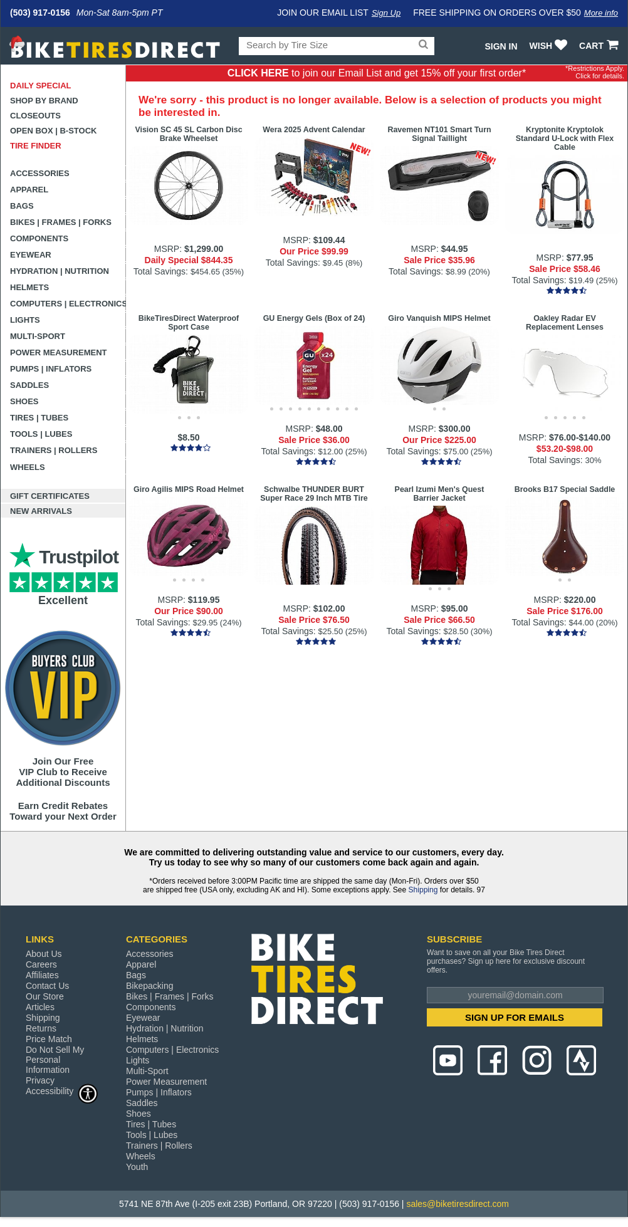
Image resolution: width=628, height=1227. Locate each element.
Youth (137, 1167)
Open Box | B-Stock (53, 130)
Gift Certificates (50, 496)
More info (601, 13)
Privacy (40, 1080)
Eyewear (30, 254)
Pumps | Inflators (51, 368)
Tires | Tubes (39, 417)
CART (600, 46)
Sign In (500, 46)
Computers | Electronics (68, 303)
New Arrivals (41, 511)
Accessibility (62, 1090)
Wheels (27, 467)
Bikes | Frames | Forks (61, 222)
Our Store (45, 996)
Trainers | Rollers (53, 450)
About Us (44, 954)
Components (39, 238)
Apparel (29, 189)
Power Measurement (58, 352)
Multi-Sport (37, 336)
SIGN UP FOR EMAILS (514, 1017)
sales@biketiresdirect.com (457, 1204)
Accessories (40, 173)
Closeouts (35, 115)
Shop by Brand (44, 100)
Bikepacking (150, 986)
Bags (22, 206)
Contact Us (47, 986)
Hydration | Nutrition (59, 271)
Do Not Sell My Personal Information (55, 1060)
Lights (25, 320)
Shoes (24, 401)
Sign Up (386, 13)
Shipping (423, 889)
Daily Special (40, 85)
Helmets (29, 287)
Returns (41, 1028)
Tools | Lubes (41, 434)
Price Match (49, 1039)
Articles (40, 1007)
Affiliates (42, 975)
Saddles (29, 385)
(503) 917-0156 (40, 13)
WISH (550, 46)
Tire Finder (35, 145)
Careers (41, 964)
